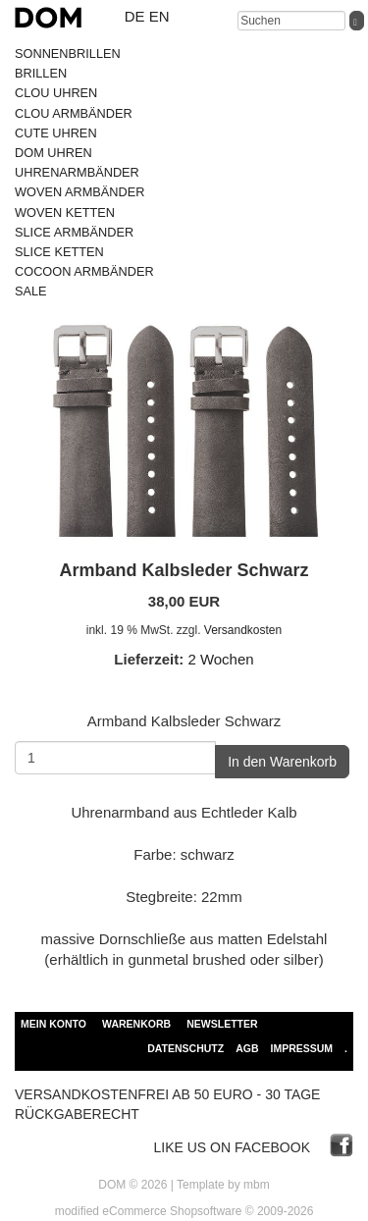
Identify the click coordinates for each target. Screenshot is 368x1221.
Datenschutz (185, 1048)
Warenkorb (136, 1024)
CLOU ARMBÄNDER (73, 113)
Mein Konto (53, 1024)
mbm (256, 1185)
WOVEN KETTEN (65, 212)
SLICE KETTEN (59, 251)
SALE (31, 291)
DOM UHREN (53, 152)
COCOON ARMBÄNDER (84, 271)
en (159, 16)
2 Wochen (220, 659)
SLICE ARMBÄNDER (74, 232)
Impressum (301, 1048)
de (135, 16)
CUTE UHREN (56, 133)
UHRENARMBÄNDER (77, 172)
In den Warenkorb (282, 762)
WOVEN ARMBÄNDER (79, 192)
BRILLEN (41, 73)
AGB (247, 1048)
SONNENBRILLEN (68, 53)
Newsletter (221, 1024)
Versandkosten (243, 630)
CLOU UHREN (56, 92)
